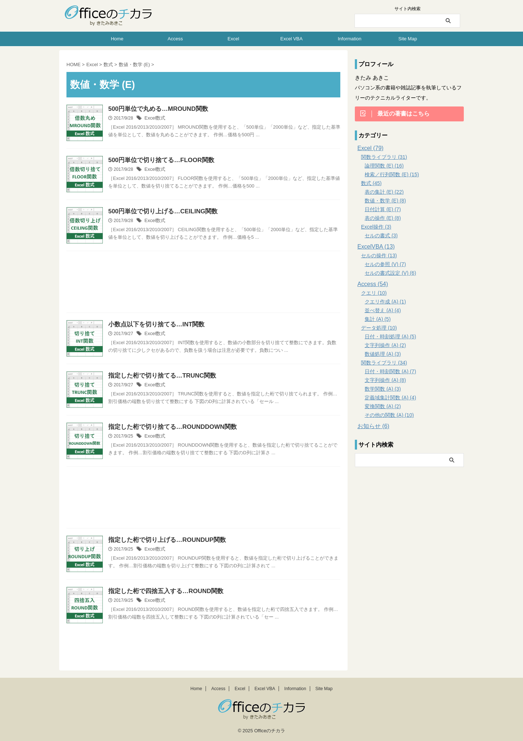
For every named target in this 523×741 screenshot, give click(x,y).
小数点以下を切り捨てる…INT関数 (153, 325)
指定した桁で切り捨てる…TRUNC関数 (159, 376)
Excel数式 (154, 118)
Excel (233, 38)
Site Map (407, 38)
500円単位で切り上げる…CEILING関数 (159, 212)
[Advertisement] (203, 283)
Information (349, 38)
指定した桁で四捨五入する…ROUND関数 (162, 591)
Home (117, 38)
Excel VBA (291, 38)
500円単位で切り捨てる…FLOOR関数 (158, 160)
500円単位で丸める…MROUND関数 (155, 109)
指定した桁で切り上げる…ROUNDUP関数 (163, 540)
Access (175, 38)
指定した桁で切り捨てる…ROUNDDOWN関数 (168, 427)
